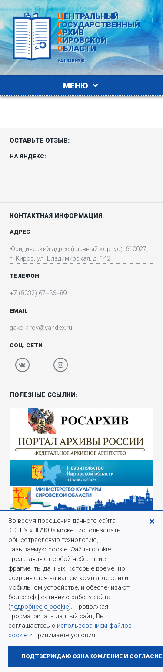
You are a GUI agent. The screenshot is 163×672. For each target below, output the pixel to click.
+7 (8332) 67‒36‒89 (38, 293)
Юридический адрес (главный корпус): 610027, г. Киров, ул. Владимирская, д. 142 (79, 253)
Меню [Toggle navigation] (81, 85)
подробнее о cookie (39, 606)
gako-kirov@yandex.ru (41, 328)
